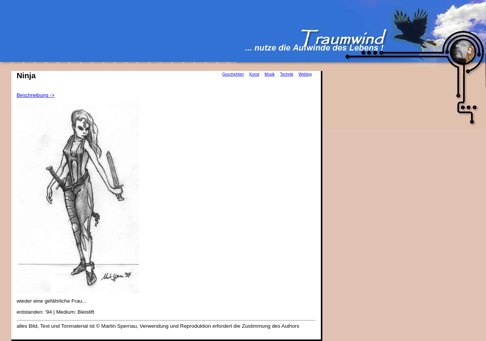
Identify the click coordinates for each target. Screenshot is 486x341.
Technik (286, 74)
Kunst (254, 74)
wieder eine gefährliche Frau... (52, 301)
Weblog (305, 74)
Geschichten (233, 74)
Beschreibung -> (36, 95)
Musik (270, 74)
